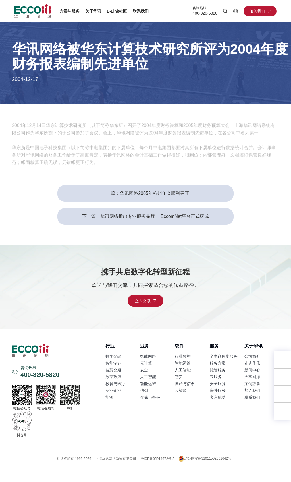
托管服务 (218, 370)
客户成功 (218, 397)
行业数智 (183, 356)
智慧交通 (113, 370)
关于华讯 (93, 11)
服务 (214, 346)
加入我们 (252, 390)
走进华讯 (252, 363)
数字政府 (113, 377)
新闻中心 (252, 370)
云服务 (216, 377)
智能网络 (148, 356)
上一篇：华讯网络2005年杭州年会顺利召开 (145, 193)
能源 (109, 397)
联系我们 (141, 11)
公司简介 (252, 356)
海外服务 (218, 390)
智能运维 (148, 383)
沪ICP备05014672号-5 (157, 459)
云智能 (181, 390)
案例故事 (252, 383)
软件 (179, 346)
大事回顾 (252, 377)
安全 (144, 370)
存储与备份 (150, 397)
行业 (110, 346)
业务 (144, 346)
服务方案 (218, 363)
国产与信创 (185, 383)
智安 (179, 377)
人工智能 (148, 377)
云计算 (146, 363)
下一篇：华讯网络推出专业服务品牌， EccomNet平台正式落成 (145, 216)
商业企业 (113, 390)
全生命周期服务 (224, 356)
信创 (144, 390)
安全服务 (218, 383)
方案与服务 (70, 11)
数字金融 (113, 356)
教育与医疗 (115, 383)
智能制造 (113, 363)
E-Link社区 (117, 11)
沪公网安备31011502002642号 (204, 459)
